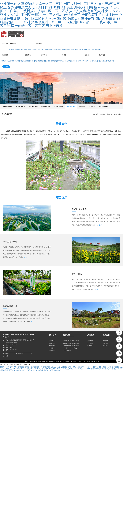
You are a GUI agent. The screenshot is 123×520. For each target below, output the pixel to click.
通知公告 (95, 61)
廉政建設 (48, 61)
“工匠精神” (17, 61)
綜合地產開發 (63, 49)
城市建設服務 (39, 49)
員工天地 (74, 61)
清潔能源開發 (70, 49)
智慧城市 (90, 49)
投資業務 (84, 49)
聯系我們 (102, 55)
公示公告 (87, 55)
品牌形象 (80, 61)
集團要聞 (27, 61)
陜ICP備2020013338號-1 (76, 361)
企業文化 (65, 55)
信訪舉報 (111, 61)
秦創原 (22, 61)
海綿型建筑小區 (10, 306)
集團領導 (17, 49)
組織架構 (22, 49)
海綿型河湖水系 (79, 209)
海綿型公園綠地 (10, 241)
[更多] (100, 225)
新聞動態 (28, 55)
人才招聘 (85, 61)
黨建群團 (44, 55)
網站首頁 (5, 43)
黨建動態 (42, 61)
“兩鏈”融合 (11, 61)
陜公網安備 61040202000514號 (91, 361)
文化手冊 (63, 61)
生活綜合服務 (97, 49)
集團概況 (11, 49)
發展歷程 (27, 49)
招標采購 (90, 61)
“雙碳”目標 (4, 61)
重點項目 (5, 55)
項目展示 (61, 197)
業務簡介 (61, 123)
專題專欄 (58, 61)
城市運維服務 (47, 49)
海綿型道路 (77, 274)
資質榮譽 (32, 49)
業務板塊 (39, 43)
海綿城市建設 (78, 49)
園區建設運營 (55, 49)
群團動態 (53, 61)
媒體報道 (37, 61)
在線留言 (106, 61)
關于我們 (13, 43)
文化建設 (69, 61)
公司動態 (32, 61)
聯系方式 (101, 61)
